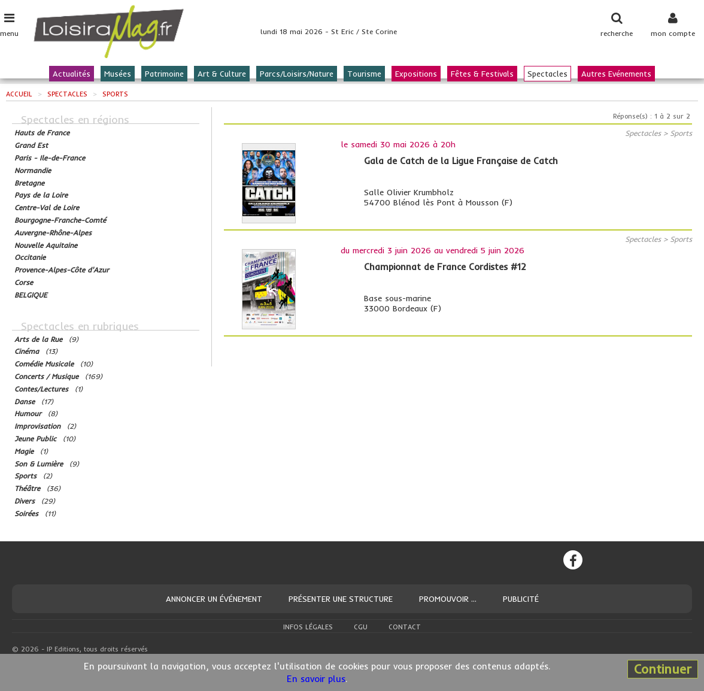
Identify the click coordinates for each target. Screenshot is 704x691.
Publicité (521, 599)
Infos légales (308, 627)
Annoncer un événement (214, 599)
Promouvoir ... (448, 599)
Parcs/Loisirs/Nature (296, 73)
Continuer (662, 669)
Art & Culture (222, 73)
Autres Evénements (616, 73)
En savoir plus (316, 678)
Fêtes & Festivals (482, 73)
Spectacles (547, 73)
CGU (361, 627)
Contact (405, 627)
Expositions (416, 73)
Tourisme (364, 73)
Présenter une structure (341, 599)
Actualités (71, 73)
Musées (117, 73)
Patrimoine (164, 73)
